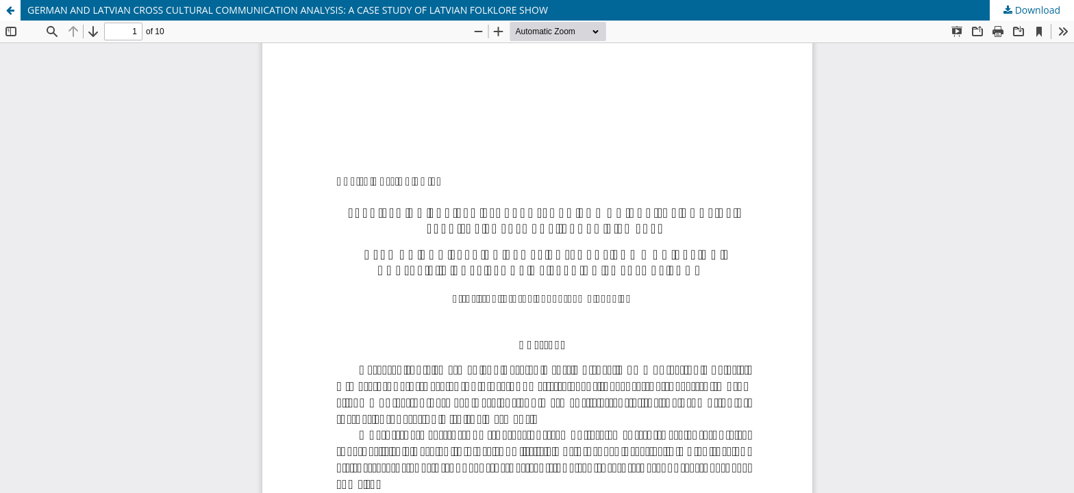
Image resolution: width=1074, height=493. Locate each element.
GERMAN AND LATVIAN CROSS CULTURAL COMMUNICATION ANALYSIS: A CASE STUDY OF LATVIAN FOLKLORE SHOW (287, 9)
